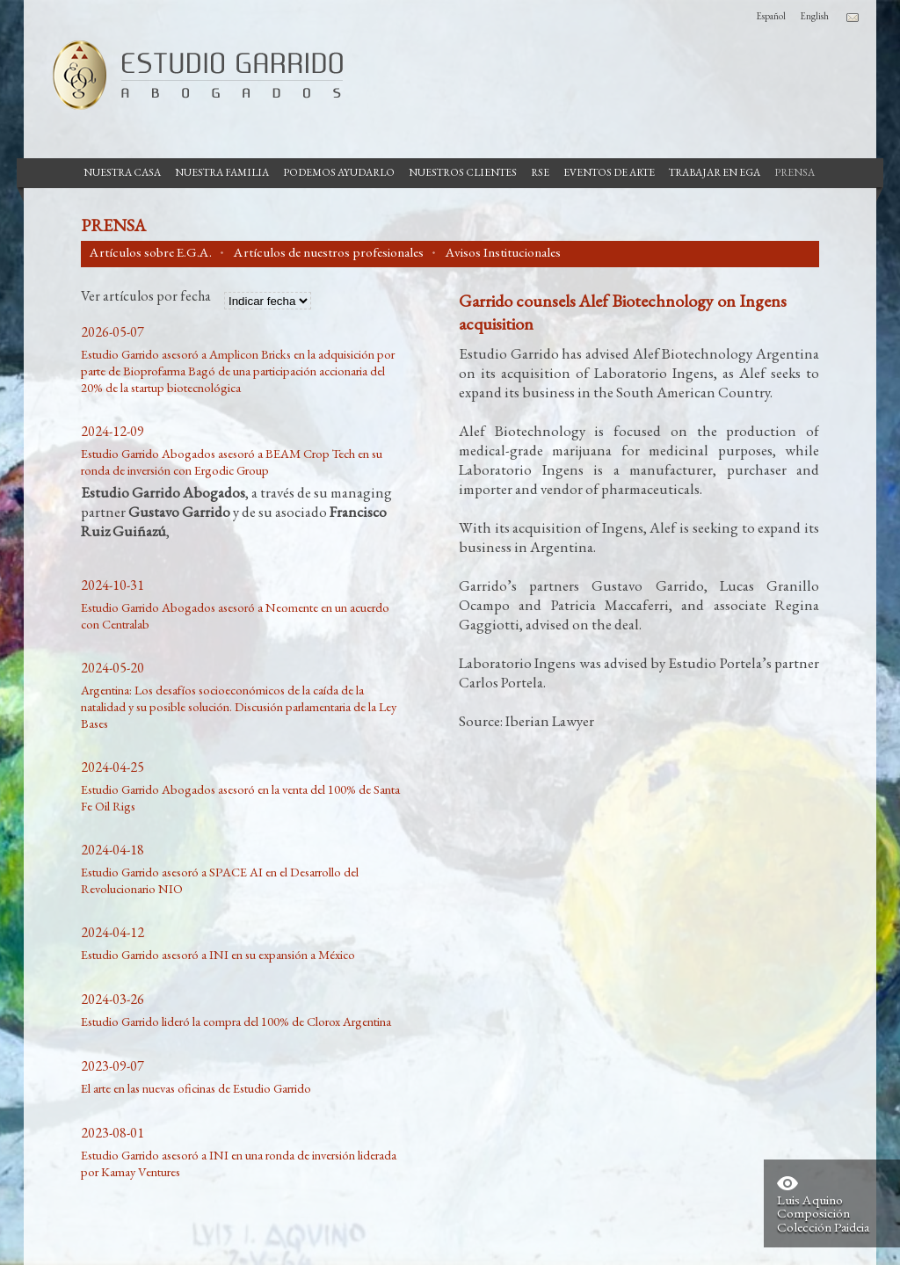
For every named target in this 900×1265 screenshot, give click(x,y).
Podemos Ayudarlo (339, 172)
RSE (540, 172)
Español (771, 16)
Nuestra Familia (222, 172)
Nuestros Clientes (463, 172)
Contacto (852, 17)
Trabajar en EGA (714, 172)
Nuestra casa (122, 172)
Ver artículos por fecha (146, 297)
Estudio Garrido (190, 74)
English (814, 16)
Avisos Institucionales (503, 252)
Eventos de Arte (609, 172)
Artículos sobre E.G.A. (151, 252)
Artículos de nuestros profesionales (329, 252)
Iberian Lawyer (549, 721)
